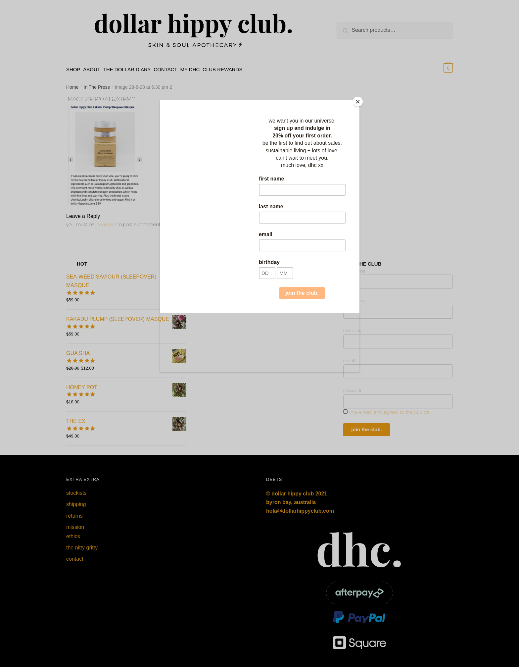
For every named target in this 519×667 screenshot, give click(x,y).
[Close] (358, 102)
